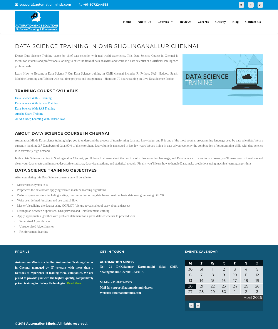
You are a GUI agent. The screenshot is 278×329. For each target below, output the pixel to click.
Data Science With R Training (33, 98)
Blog (235, 21)
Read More (74, 283)
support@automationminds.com (43, 5)
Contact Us (253, 21)
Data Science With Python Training (36, 103)
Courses (163, 21)
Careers (203, 21)
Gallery (220, 21)
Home (127, 21)
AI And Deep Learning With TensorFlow (40, 119)
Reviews (185, 21)
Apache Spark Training (29, 113)
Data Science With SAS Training (35, 108)
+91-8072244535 (93, 5)
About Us (144, 21)
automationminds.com (126, 292)
